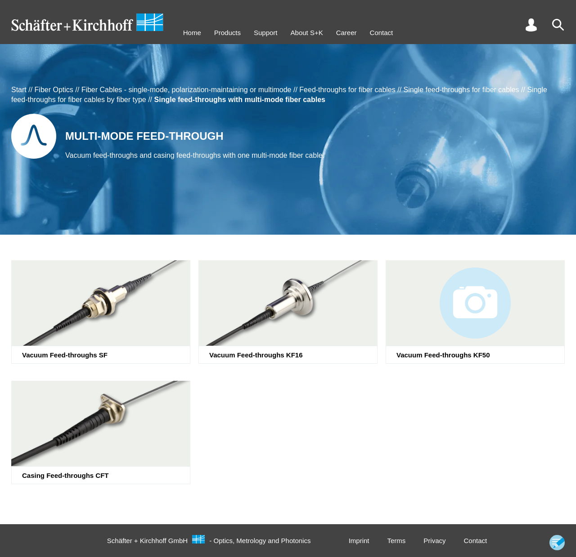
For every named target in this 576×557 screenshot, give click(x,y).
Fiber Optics (54, 90)
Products (227, 32)
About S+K (307, 32)
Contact (381, 32)
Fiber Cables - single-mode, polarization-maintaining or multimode (186, 90)
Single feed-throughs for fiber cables (461, 90)
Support (266, 32)
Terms (396, 540)
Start (19, 90)
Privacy (434, 540)
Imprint (359, 540)
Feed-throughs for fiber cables (347, 90)
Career (346, 32)
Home (192, 32)
